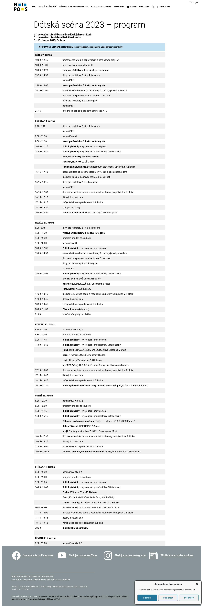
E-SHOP (133, 7)
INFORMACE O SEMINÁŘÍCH (51, 47)
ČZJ (191, 3)
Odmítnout (168, 598)
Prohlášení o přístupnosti (91, 596)
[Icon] (20, 8)
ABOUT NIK (165, 7)
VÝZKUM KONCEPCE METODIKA (74, 7)
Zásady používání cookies (115, 596)
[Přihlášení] (196, 3)
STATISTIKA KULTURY (101, 7)
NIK (34, 7)
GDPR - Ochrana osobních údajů (63, 596)
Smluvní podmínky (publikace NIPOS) (44, 599)
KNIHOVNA (119, 7)
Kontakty (43, 596)
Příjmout (147, 598)
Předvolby (189, 598)
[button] (197, 584)
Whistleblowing (19, 599)
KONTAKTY (144, 7)
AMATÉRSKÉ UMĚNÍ (47, 7)
